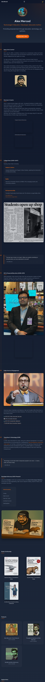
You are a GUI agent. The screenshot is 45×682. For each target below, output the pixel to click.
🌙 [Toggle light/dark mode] (42, 1)
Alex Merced (4, 1)
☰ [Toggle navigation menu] (24, 1)
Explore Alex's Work (22, 36)
